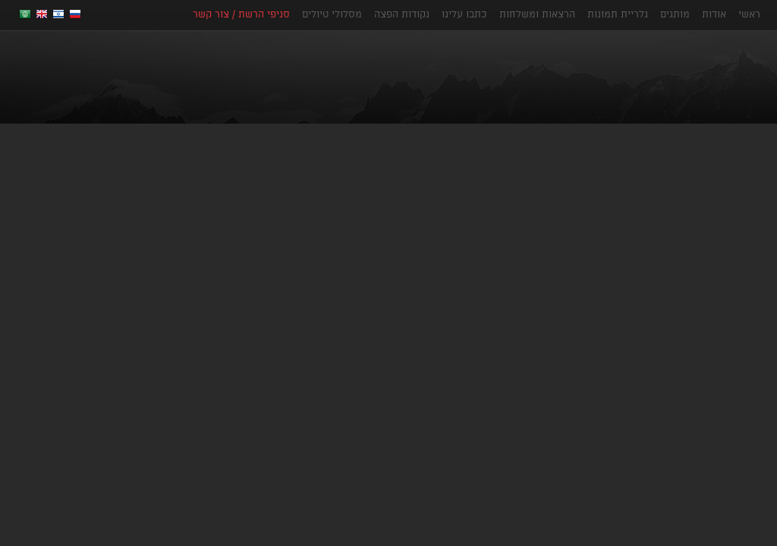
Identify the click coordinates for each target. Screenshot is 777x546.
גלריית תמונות (617, 14)
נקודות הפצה (401, 14)
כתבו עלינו (464, 14)
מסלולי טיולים (332, 14)
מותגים (675, 14)
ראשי (749, 14)
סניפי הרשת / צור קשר (241, 14)
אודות (714, 14)
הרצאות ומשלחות (537, 14)
